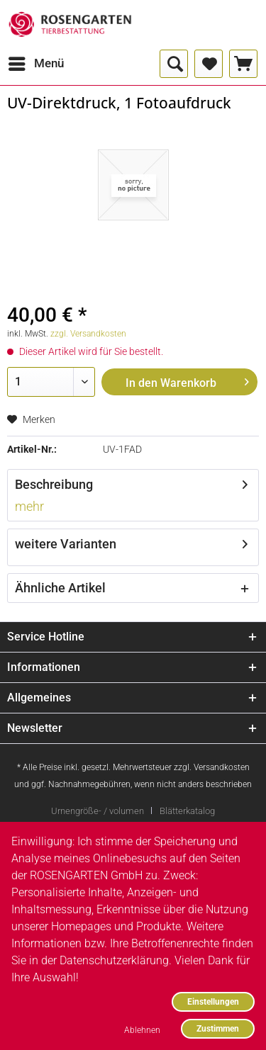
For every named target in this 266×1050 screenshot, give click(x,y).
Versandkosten (222, 767)
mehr (29, 506)
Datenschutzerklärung (114, 960)
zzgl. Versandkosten (88, 334)
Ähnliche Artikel (60, 587)
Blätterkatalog (187, 811)
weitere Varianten (65, 543)
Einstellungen (213, 1001)
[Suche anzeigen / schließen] (174, 64)
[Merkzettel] (208, 64)
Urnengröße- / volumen (97, 811)
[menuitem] (35, 64)
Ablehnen (142, 1029)
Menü (36, 61)
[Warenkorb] (243, 64)
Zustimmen (217, 1028)
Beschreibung (54, 484)
